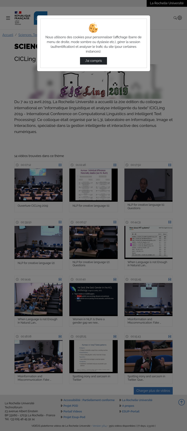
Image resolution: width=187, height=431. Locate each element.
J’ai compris (93, 61)
